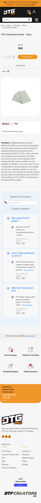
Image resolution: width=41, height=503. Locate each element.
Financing (25, 454)
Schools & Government (10, 454)
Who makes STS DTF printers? (20, 219)
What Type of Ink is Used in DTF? (22, 289)
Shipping (5, 464)
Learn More (30, 336)
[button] (18, 243)
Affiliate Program (28, 458)
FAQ (16, 124)
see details (34, 2)
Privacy (24, 461)
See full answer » (29, 270)
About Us (6, 444)
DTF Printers (6, 451)
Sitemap (25, 464)
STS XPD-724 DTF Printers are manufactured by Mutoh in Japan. (25, 231)
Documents (21, 65)
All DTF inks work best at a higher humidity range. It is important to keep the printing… (25, 266)
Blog (3, 461)
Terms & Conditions (9, 468)
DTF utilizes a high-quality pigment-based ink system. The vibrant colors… (25, 301)
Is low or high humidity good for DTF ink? (23, 254)
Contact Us (26, 451)
